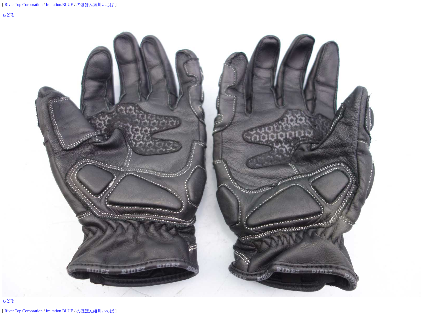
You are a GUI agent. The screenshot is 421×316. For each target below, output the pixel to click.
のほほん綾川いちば (95, 4)
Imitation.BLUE (59, 4)
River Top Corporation (23, 4)
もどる (8, 15)
